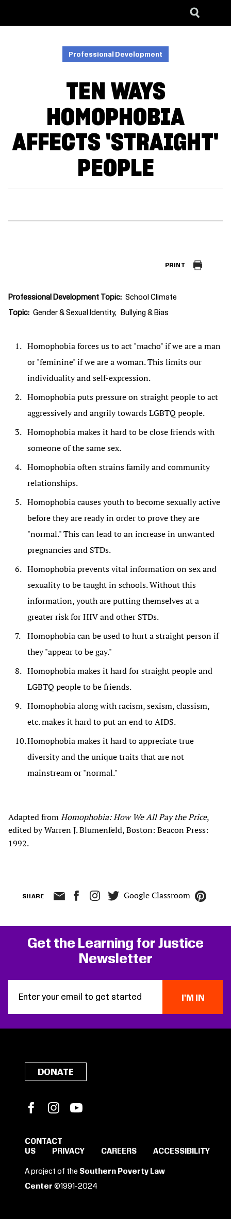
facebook (76, 896)
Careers (119, 1151)
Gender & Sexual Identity (74, 313)
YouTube (76, 1107)
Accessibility (181, 1151)
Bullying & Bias (145, 313)
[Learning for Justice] (59, 13)
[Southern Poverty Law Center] (17, 13)
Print (175, 265)
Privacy (68, 1151)
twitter (113, 896)
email (59, 896)
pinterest (200, 896)
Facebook (31, 1107)
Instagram (95, 896)
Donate (56, 1072)
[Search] (195, 13)
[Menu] (215, 13)
